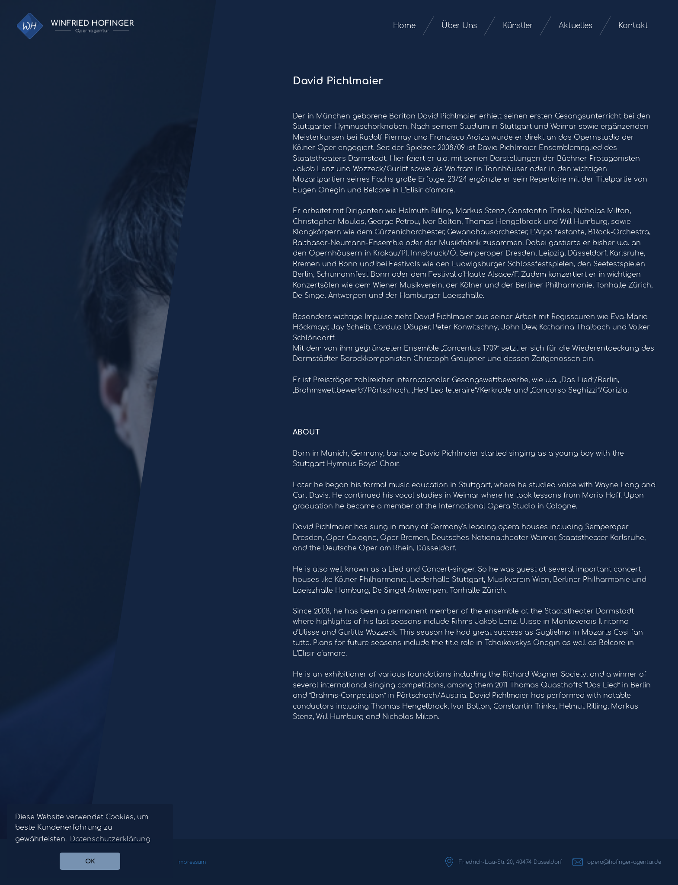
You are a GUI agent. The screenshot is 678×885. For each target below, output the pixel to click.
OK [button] (90, 861)
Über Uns (459, 26)
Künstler (518, 26)
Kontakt (633, 26)
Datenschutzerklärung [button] (110, 839)
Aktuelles (575, 26)
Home (404, 26)
